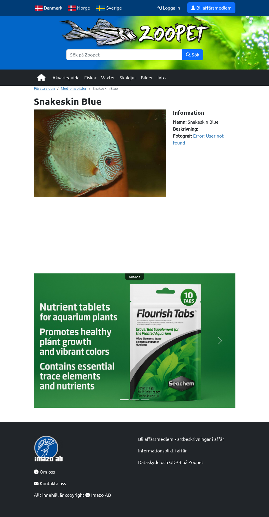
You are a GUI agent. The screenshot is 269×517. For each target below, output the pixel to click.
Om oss (44, 471)
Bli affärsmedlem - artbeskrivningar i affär (181, 439)
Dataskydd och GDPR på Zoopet (170, 462)
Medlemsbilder (74, 88)
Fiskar (90, 77)
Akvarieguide (66, 77)
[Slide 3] (145, 400)
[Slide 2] (134, 400)
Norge (79, 8)
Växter (108, 77)
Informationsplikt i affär (162, 450)
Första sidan (44, 88)
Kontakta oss (50, 483)
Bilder (147, 77)
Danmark (48, 8)
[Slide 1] (124, 400)
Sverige (109, 8)
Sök (192, 54)
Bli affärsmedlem (211, 7)
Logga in (168, 7)
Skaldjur (128, 77)
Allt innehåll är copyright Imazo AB (72, 495)
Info (162, 77)
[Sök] (124, 54)
